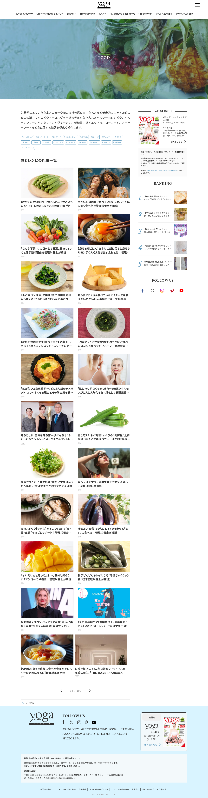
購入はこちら (176, 141)
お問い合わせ (46, 789)
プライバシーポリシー (99, 789)
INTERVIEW (87, 14)
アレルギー (107, 137)
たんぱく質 (71, 142)
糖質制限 (117, 142)
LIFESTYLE (145, 14)
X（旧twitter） (153, 290)
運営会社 (135, 789)
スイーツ (95, 137)
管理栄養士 (95, 142)
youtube (94, 722)
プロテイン (59, 142)
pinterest (172, 290)
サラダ (118, 137)
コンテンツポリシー (120, 789)
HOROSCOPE (164, 14)
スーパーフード (42, 137)
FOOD (102, 14)
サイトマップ (148, 789)
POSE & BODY (24, 14)
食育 (26, 142)
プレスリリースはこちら (65, 789)
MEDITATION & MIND (49, 14)
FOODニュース (28, 147)
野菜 (36, 142)
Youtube (181, 290)
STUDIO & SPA (184, 14)
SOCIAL (71, 14)
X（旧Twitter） (72, 722)
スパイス (84, 137)
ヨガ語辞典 (161, 789)
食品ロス (107, 142)
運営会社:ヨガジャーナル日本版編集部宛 (162, 170)
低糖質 (47, 142)
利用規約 (82, 789)
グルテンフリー (71, 137)
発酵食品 (83, 142)
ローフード (57, 137)
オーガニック (28, 137)
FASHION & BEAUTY (122, 14)
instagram (162, 290)
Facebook (143, 290)
